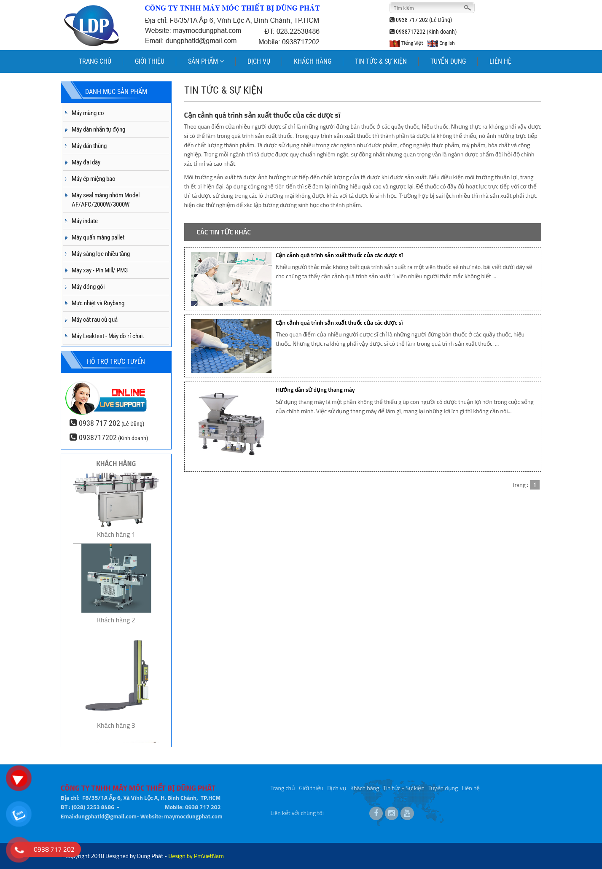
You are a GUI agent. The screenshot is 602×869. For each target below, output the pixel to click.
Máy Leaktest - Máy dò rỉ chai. (108, 336)
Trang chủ (283, 784)
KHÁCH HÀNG (312, 61)
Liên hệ (471, 784)
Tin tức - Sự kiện (404, 784)
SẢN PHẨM (206, 61)
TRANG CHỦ (95, 61)
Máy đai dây (86, 162)
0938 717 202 (412, 19)
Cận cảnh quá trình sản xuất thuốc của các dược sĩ (339, 254)
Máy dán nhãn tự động (98, 129)
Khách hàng (364, 784)
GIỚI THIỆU (149, 61)
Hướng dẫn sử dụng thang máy (315, 389)
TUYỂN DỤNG (448, 61)
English (440, 43)
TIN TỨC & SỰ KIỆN (381, 61)
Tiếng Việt (406, 43)
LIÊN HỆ (500, 61)
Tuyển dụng (443, 784)
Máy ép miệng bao (94, 179)
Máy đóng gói (88, 287)
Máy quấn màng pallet (98, 237)
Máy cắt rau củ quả (95, 319)
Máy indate (85, 221)
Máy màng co (88, 113)
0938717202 (410, 31)
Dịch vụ (336, 784)
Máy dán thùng (89, 146)
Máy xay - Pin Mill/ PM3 (100, 270)
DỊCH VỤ (258, 61)
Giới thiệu (311, 784)
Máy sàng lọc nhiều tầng (101, 254)
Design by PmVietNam (196, 855)
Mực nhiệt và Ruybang (98, 303)
